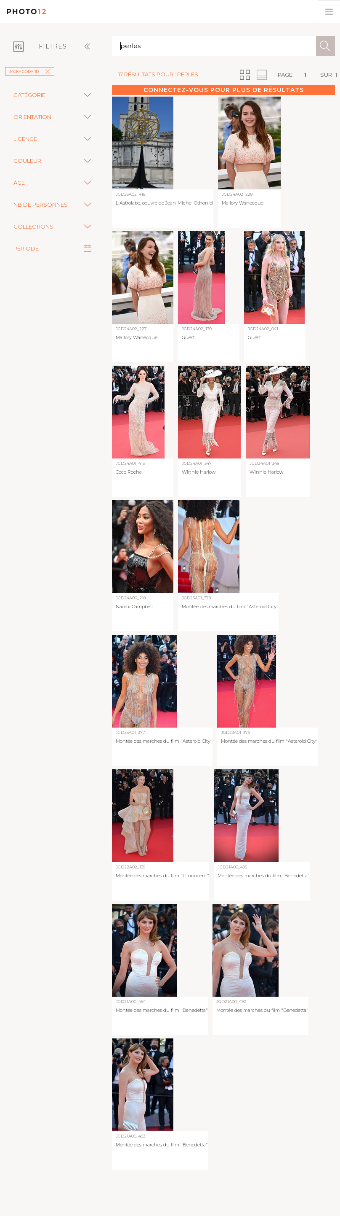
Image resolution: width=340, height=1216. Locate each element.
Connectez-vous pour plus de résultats (223, 90)
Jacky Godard (29, 71)
